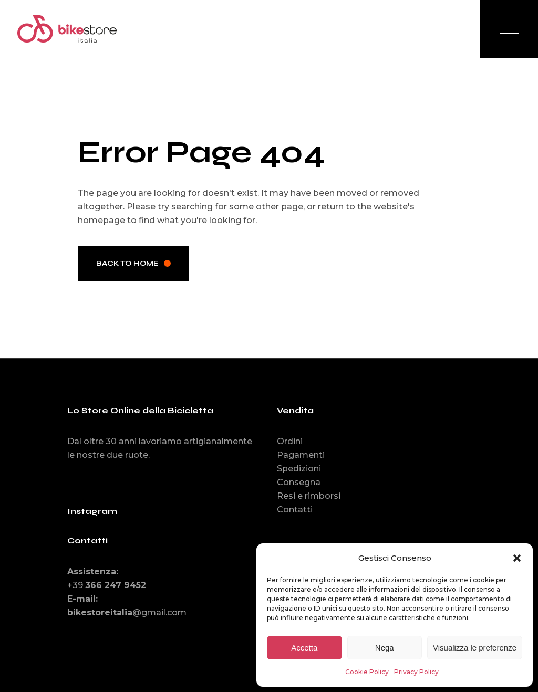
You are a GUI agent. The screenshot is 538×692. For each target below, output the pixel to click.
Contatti (295, 510)
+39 (106, 585)
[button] (517, 558)
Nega (384, 647)
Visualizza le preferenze (474, 647)
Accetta (304, 647)
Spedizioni (299, 469)
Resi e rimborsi (308, 496)
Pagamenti (301, 455)
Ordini (290, 441)
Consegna (298, 482)
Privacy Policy (416, 672)
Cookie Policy (367, 672)
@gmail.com (127, 612)
